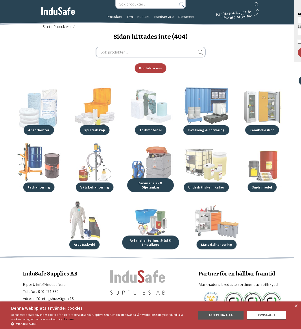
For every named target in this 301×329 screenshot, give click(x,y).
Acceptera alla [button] (221, 315)
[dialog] (150, 315)
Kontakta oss (150, 68)
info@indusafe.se (51, 284)
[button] (101, 324)
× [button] (296, 306)
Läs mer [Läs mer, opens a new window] (69, 319)
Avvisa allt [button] (266, 315)
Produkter (115, 16)
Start (46, 26)
